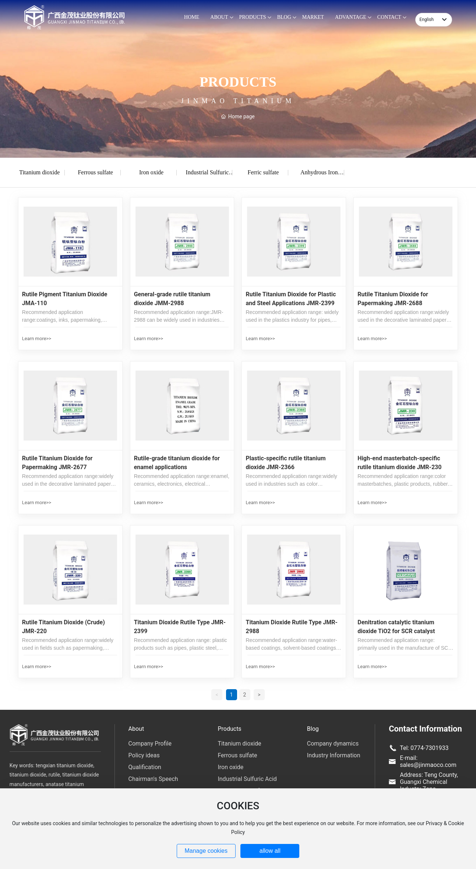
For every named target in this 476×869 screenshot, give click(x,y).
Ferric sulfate (263, 172)
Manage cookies (206, 851)
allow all (270, 851)
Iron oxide (151, 172)
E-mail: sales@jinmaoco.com (428, 761)
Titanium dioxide (39, 172)
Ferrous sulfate (95, 172)
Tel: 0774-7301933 (424, 747)
